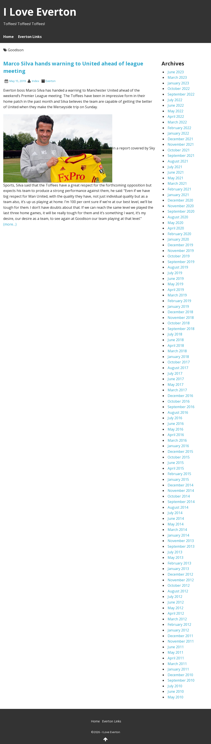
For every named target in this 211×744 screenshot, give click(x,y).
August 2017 (178, 367)
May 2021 (175, 178)
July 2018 (175, 334)
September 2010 (181, 680)
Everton (51, 81)
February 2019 (179, 300)
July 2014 (175, 512)
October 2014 (179, 496)
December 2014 (180, 485)
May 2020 (175, 222)
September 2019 (181, 261)
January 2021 (178, 194)
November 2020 (181, 206)
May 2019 (175, 284)
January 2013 (178, 568)
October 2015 (179, 457)
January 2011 (178, 669)
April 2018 (176, 345)
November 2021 (181, 144)
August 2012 (178, 591)
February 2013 (179, 563)
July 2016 (175, 418)
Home (8, 36)
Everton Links (30, 36)
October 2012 (179, 585)
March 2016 (177, 440)
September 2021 (181, 155)
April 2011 (176, 658)
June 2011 (176, 647)
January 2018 (178, 356)
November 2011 (181, 641)
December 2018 (180, 312)
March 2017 (177, 390)
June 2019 (176, 278)
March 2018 (177, 351)
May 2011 (175, 652)
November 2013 (181, 540)
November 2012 (181, 580)
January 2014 (178, 535)
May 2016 (175, 429)
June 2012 (176, 602)
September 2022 (181, 94)
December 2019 (180, 245)
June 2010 (176, 691)
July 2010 (175, 686)
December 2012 (180, 574)
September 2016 (181, 406)
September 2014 (181, 501)
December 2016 (180, 395)
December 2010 (180, 674)
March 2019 (177, 295)
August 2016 (178, 412)
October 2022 (179, 88)
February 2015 (179, 473)
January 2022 (178, 133)
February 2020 (179, 233)
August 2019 (178, 267)
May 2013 (175, 557)
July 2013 (175, 552)
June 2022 (176, 105)
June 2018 (176, 339)
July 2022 (175, 99)
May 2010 (175, 697)
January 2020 (178, 239)
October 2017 (179, 362)
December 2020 (180, 200)
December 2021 (180, 139)
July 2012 (175, 596)
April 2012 (176, 613)
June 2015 (176, 462)
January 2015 (178, 479)
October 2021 (179, 150)
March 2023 (177, 77)
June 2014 (176, 518)
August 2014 (178, 507)
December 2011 (180, 635)
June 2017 (176, 378)
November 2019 (181, 250)
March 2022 (177, 122)
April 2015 (176, 468)
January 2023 (178, 83)
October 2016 (179, 401)
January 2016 (178, 445)
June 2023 (176, 72)
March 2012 (177, 619)
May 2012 (175, 607)
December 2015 (180, 451)
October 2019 (179, 256)
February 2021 (179, 189)
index (35, 81)
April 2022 (176, 116)
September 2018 (181, 328)
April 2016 (176, 434)
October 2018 (179, 323)
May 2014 (175, 524)
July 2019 (175, 272)
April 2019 (176, 289)
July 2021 (175, 166)
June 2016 (176, 423)
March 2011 (177, 663)
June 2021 (176, 172)
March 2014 (177, 529)
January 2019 (178, 306)
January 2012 (178, 630)
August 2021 (178, 161)
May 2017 (175, 384)
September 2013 (181, 546)
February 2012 (179, 624)
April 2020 (176, 228)
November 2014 (181, 490)
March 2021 (177, 183)
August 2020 (178, 217)
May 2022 (175, 111)
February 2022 (179, 127)
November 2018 (181, 317)
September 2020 (181, 211)
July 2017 (175, 373)
